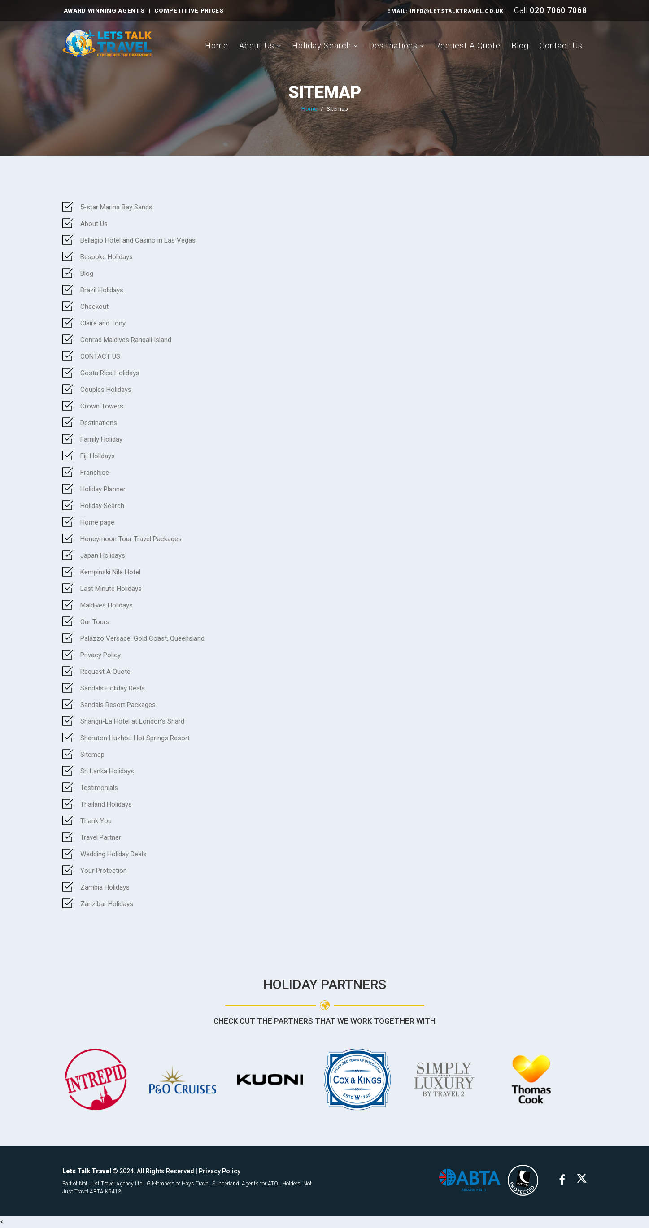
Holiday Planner (103, 489)
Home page (97, 522)
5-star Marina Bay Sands (116, 207)
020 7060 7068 (558, 10)
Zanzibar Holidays (106, 904)
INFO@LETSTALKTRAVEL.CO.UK (456, 11)
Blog (520, 45)
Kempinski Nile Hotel (110, 572)
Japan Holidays (102, 555)
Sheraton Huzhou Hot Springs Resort (135, 738)
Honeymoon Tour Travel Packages (131, 539)
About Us (256, 45)
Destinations (393, 45)
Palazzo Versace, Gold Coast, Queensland (142, 638)
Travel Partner (100, 837)
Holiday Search (321, 45)
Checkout (94, 307)
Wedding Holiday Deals (113, 854)
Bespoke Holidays (106, 257)
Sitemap (92, 755)
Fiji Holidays (97, 456)
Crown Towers (101, 406)
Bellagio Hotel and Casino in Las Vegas (138, 240)
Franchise (94, 473)
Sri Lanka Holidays (107, 771)
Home (216, 45)
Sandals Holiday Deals (112, 688)
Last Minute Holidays (111, 589)
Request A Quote (468, 45)
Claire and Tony (103, 323)
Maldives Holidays (106, 605)
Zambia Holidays (105, 887)
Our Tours (94, 622)
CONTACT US (100, 356)
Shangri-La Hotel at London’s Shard (132, 721)
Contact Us (561, 45)
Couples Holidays (105, 390)
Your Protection (103, 871)
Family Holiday (101, 439)
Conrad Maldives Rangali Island (125, 340)
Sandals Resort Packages (118, 705)
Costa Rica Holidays (109, 373)
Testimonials (99, 788)
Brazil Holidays (101, 290)
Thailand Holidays (106, 804)
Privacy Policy (100, 655)
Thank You (96, 821)
